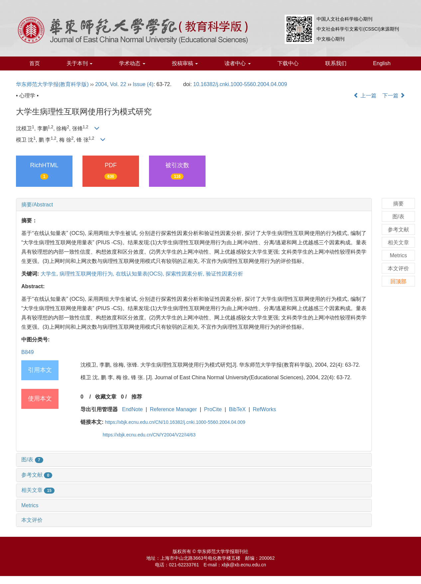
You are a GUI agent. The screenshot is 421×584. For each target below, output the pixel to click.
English (381, 63)
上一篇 (364, 95)
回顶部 (398, 281)
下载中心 (288, 63)
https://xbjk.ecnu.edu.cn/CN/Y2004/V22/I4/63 (149, 434)
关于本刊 (79, 63)
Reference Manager (173, 409)
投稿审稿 (185, 63)
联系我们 (336, 63)
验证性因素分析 (224, 274)
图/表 (32, 459)
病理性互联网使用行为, (88, 274)
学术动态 (132, 63)
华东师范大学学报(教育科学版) (52, 84)
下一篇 (393, 95)
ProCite (212, 409)
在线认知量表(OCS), (141, 274)
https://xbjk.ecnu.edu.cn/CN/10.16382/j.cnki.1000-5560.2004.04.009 (175, 422)
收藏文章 (105, 397)
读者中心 (237, 63)
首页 (34, 63)
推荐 (136, 397)
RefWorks (264, 409)
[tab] (193, 204)
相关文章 (38, 490)
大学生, (50, 274)
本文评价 (32, 520)
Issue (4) (143, 84)
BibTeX (237, 409)
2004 (101, 84)
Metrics (30, 505)
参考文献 (36, 475)
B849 (27, 352)
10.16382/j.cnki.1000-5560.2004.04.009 (240, 84)
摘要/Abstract (37, 204)
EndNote (132, 409)
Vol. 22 (118, 84)
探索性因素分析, (186, 274)
